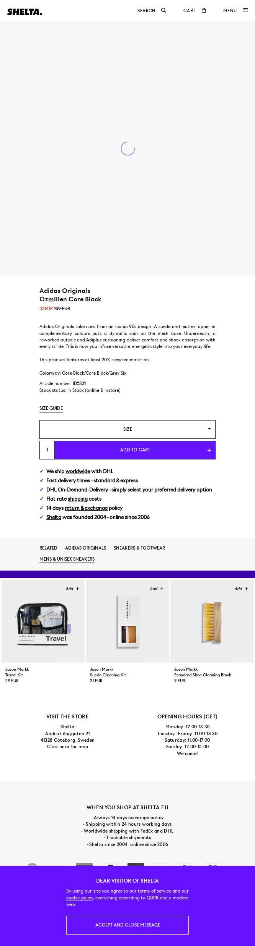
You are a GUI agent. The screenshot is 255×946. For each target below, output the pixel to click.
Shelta (53, 517)
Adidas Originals (85, 548)
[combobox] (127, 429)
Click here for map (67, 746)
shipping (78, 499)
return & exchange (86, 508)
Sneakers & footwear (139, 548)
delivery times (74, 481)
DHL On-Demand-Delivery (77, 490)
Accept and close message (127, 925)
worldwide (77, 471)
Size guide (51, 408)
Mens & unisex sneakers (67, 559)
